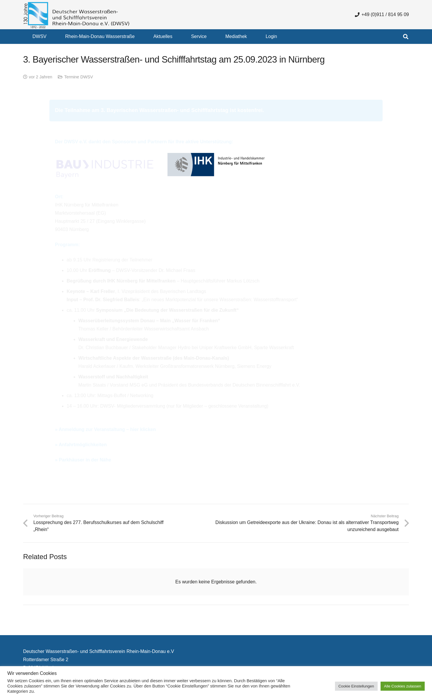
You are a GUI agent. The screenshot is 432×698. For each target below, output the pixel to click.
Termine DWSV (78, 77)
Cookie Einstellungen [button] (356, 686)
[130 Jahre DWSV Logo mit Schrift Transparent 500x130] (76, 15)
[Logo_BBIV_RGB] (104, 169)
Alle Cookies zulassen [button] (402, 686)
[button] (406, 36)
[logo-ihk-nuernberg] (216, 169)
